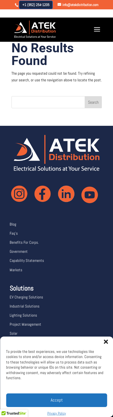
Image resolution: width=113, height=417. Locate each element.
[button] (104, 340)
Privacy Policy (56, 413)
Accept (57, 400)
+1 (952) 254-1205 (35, 4)
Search (93, 102)
